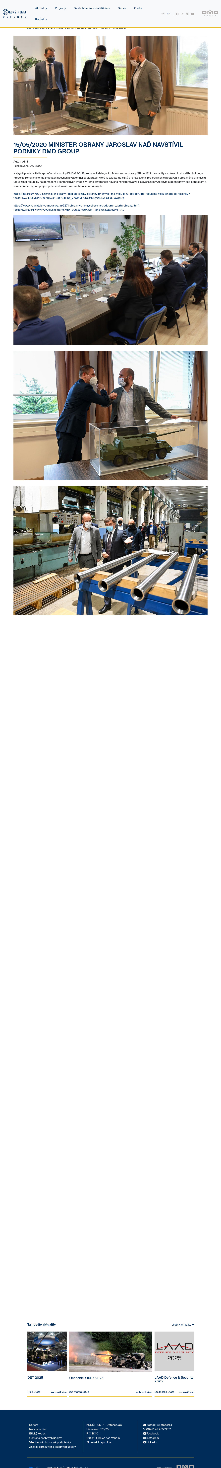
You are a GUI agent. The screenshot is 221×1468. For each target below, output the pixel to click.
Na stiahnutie (37, 1429)
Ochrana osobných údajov (45, 1438)
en (168, 13)
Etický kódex (37, 1433)
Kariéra (33, 1424)
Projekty (60, 8)
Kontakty (41, 19)
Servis (122, 8)
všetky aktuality (183, 1324)
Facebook (151, 1433)
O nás (138, 8)
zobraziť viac (59, 1392)
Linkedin (150, 1442)
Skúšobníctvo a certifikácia (92, 8)
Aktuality (41, 8)
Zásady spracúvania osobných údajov (52, 1446)
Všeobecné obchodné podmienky (50, 1442)
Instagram (151, 1438)
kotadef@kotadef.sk (157, 1424)
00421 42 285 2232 (157, 1429)
